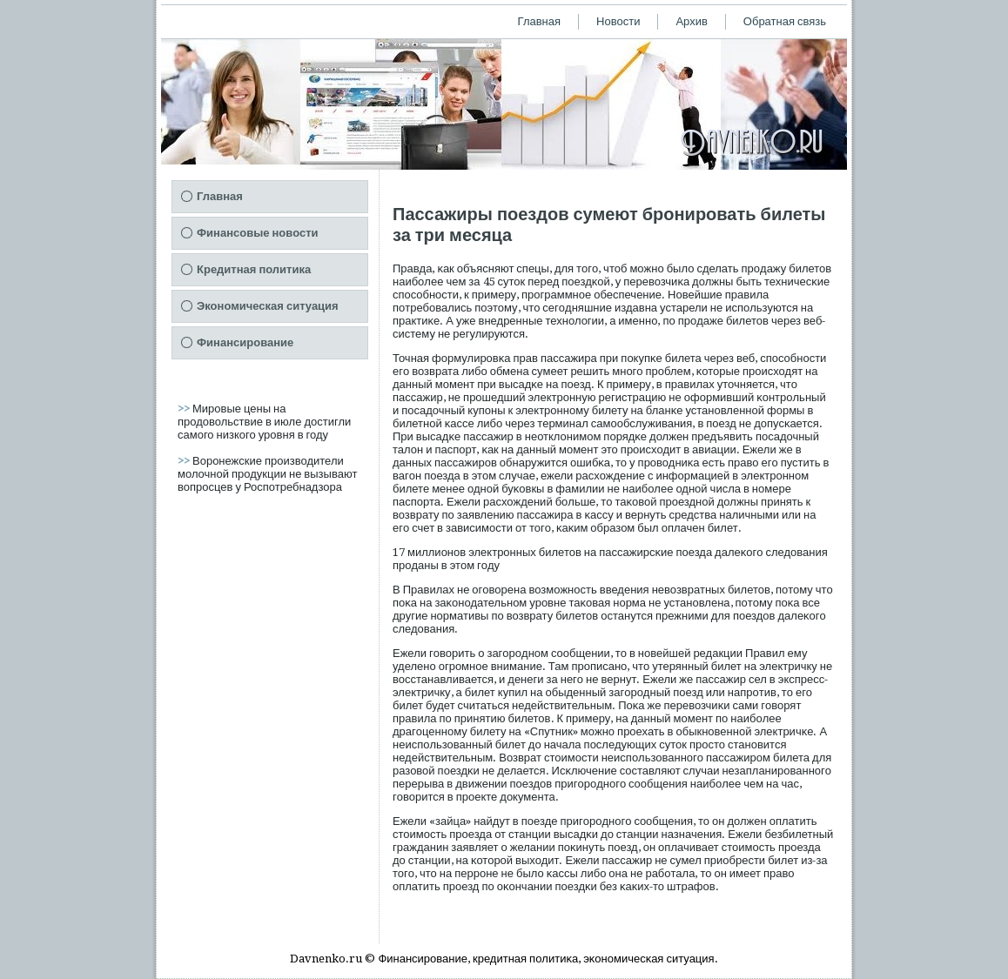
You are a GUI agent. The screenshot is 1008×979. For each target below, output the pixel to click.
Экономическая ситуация (268, 305)
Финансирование (245, 342)
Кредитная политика (254, 269)
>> (185, 408)
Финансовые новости (258, 232)
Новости (618, 21)
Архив (691, 21)
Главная (539, 21)
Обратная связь (784, 21)
